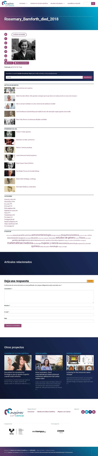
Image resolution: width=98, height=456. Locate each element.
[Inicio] (8, 3)
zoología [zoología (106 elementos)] (64, 246)
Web (5, 318)
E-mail (6, 312)
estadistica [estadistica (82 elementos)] (46, 238)
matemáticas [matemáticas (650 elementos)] (15, 242)
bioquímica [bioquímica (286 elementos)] (66, 235)
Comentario (8, 288)
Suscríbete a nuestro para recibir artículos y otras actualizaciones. (31, 73)
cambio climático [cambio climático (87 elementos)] (83, 235)
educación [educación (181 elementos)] (34, 238)
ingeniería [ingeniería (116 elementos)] (61, 240)
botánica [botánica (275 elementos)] (75, 235)
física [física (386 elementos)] (82, 237)
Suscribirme (87, 77)
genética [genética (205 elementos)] (15, 240)
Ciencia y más (8, 199)
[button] (5, 34)
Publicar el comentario (13, 325)
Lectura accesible (19, 34)
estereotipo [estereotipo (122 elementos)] (52, 238)
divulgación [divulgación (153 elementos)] (21, 238)
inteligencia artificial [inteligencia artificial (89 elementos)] (69, 240)
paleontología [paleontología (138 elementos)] (73, 243)
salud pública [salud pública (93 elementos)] (46, 246)
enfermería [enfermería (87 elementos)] (40, 238)
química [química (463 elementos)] (35, 246)
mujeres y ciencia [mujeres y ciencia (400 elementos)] (49, 243)
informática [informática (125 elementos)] (54, 240)
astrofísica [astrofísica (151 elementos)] (28, 235)
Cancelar (90, 281)
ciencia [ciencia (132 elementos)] (89, 235)
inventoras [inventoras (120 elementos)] (77, 240)
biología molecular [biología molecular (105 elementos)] (56, 235)
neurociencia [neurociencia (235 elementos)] (64, 243)
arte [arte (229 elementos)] (22, 235)
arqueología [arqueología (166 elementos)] (17, 235)
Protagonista (8, 219)
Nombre (7, 305)
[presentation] (49, 90)
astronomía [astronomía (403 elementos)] (37, 235)
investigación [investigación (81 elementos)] (83, 240)
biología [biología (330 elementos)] (47, 235)
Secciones (31, 412)
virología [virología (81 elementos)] (60, 246)
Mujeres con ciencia (64, 412)
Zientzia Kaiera (41, 353)
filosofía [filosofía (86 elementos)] (77, 238)
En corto (6, 204)
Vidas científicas (9, 224)
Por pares (7, 217)
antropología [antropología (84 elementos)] (9, 235)
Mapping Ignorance (74, 353)
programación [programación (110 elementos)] (81, 243)
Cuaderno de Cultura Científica (16, 353)
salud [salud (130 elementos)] (41, 246)
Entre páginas (8, 208)
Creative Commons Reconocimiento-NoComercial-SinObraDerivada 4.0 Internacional (51, 452)
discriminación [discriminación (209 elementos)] (12, 238)
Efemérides (8, 202)
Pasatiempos (8, 215)
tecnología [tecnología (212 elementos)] (54, 246)
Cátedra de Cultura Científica (46, 412)
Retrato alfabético (9, 221)
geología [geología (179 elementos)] (22, 240)
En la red (7, 206)
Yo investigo (8, 226)
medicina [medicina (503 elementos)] (28, 243)
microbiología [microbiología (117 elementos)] (37, 243)
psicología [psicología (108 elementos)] (88, 243)
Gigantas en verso (10, 210)
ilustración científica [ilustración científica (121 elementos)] (45, 240)
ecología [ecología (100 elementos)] (28, 238)
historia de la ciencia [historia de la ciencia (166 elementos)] (32, 240)
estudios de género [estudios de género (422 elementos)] (65, 237)
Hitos (6, 213)
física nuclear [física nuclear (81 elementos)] (88, 238)
